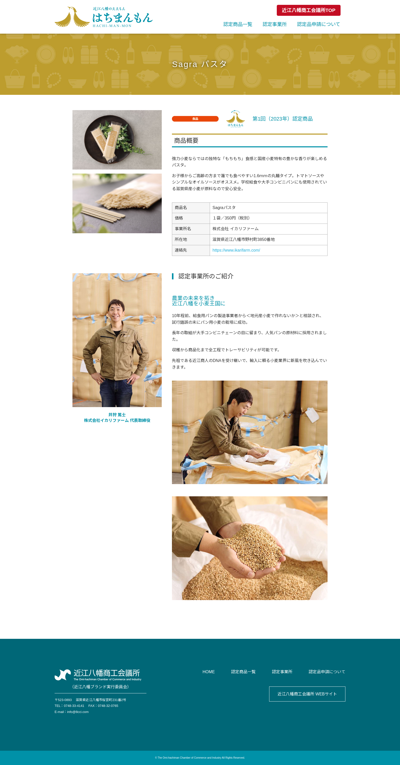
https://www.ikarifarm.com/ (236, 250)
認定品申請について (318, 24)
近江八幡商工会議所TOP (308, 10)
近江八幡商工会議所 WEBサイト (307, 694)
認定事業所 (274, 24)
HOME (209, 672)
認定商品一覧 (237, 24)
